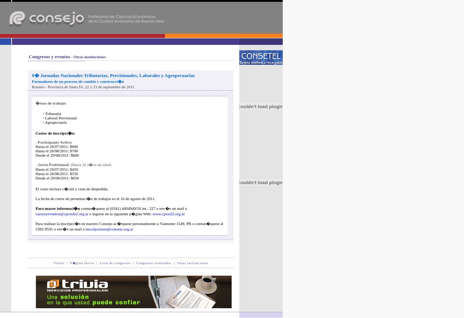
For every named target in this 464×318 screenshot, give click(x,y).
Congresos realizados (153, 263)
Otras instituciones (192, 263)
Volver (59, 263)
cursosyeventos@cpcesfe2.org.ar (62, 214)
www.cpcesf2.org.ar (169, 214)
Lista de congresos (115, 263)
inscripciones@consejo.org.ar (109, 229)
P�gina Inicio (82, 263)
